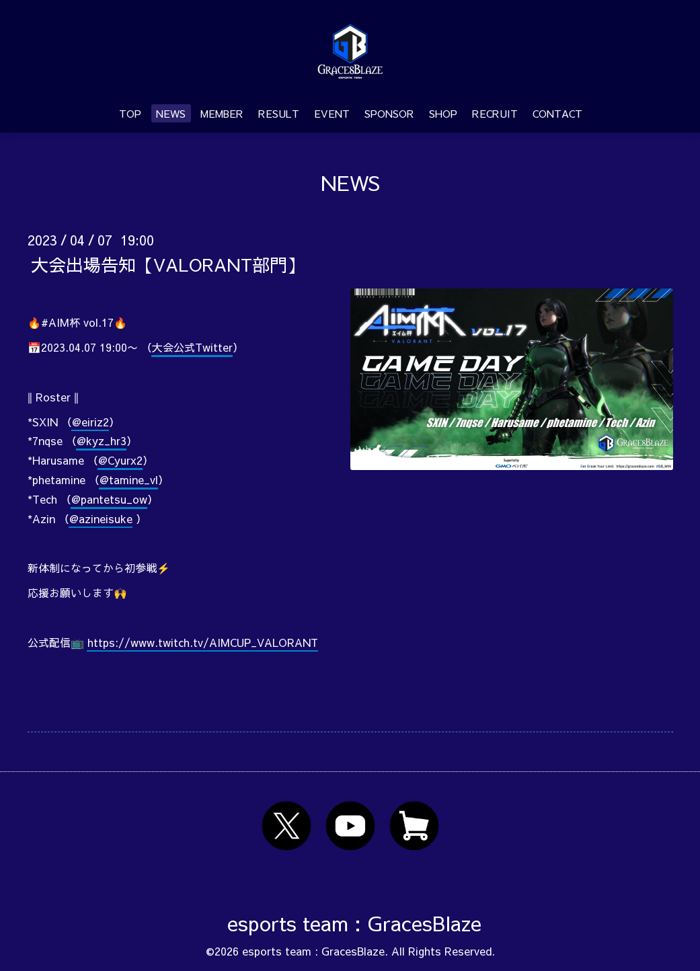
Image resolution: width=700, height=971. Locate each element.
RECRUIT (495, 113)
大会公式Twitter (192, 347)
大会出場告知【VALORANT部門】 (168, 263)
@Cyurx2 (120, 460)
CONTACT (557, 113)
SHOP (443, 113)
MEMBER (221, 113)
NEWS (171, 113)
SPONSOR (389, 113)
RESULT (278, 113)
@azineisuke (100, 518)
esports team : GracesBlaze (354, 923)
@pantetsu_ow (109, 499)
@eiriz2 (90, 421)
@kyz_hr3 (101, 440)
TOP (130, 113)
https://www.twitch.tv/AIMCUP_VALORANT (202, 642)
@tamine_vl (129, 479)
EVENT (332, 113)
